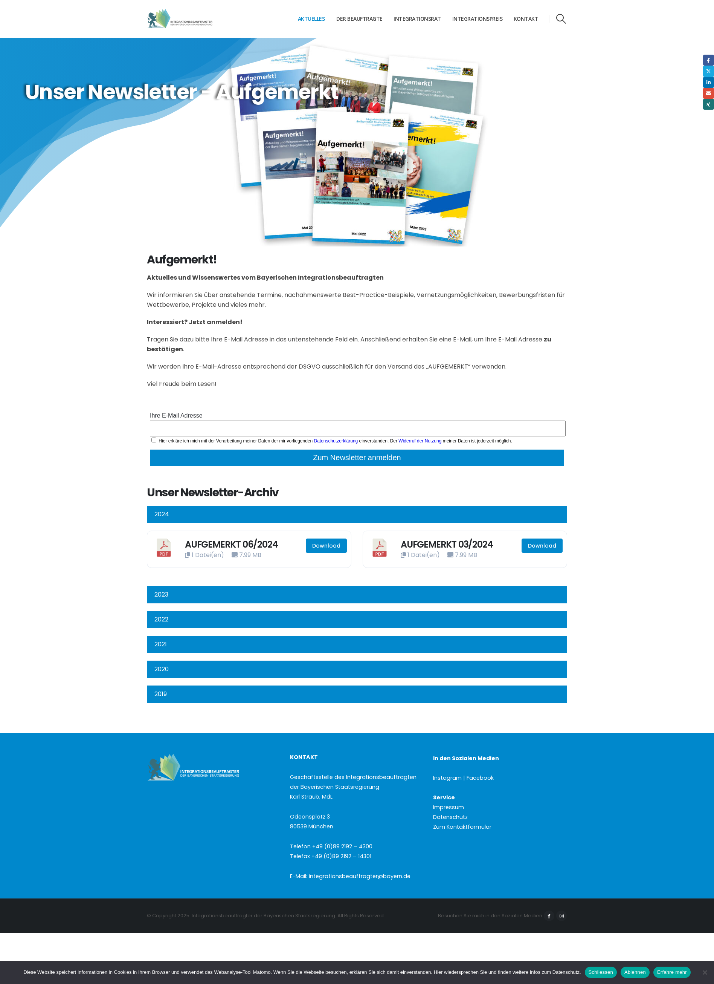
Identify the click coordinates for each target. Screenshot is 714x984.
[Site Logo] (194, 19)
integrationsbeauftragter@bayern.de (359, 876)
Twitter (708, 71)
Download (326, 545)
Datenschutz (450, 817)
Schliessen (601, 972)
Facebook (549, 916)
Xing (708, 104)
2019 (160, 694)
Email (708, 93)
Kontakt (526, 18)
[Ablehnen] (704, 972)
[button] (561, 19)
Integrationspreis (477, 18)
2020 (161, 669)
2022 (161, 619)
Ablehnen (635, 972)
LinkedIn (708, 82)
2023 (161, 594)
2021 (160, 644)
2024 (161, 514)
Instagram (561, 916)
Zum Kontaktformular (462, 827)
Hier (438, 972)
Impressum (448, 807)
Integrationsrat (417, 18)
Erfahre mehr (672, 972)
